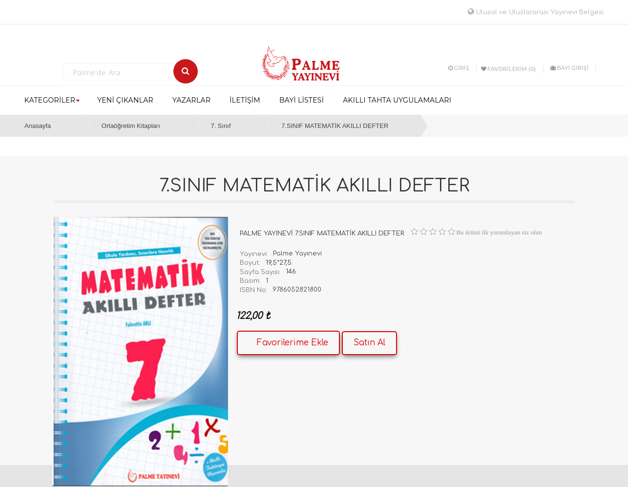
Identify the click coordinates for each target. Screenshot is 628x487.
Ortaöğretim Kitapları (131, 125)
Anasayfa (37, 125)
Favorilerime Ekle (292, 342)
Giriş (458, 67)
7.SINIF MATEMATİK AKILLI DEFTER (334, 125)
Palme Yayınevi (297, 253)
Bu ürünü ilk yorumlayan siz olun (499, 232)
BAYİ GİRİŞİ (569, 67)
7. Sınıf (220, 125)
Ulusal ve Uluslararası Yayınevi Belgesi (536, 12)
